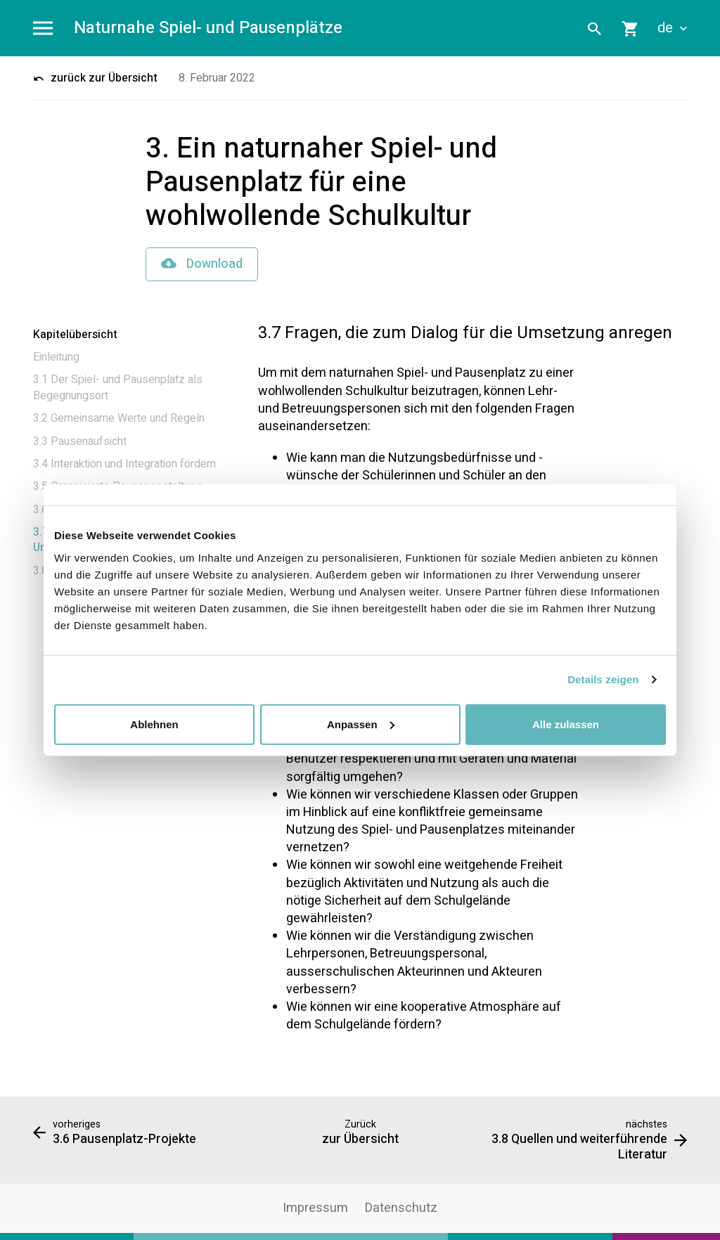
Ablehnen (154, 724)
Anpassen (360, 724)
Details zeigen (602, 679)
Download (202, 263)
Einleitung (56, 357)
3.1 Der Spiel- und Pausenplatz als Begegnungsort (117, 387)
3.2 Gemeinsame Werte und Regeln (119, 418)
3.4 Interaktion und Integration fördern (124, 464)
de (672, 28)
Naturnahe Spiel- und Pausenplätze (208, 28)
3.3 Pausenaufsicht (80, 441)
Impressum (315, 1208)
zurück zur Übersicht (95, 78)
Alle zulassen (565, 724)
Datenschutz (401, 1208)
